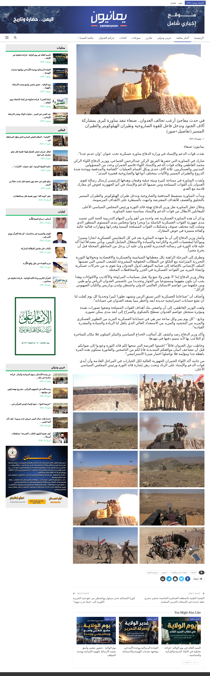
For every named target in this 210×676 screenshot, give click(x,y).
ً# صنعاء (193, 572)
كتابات (123, 37)
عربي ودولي (164, 37)
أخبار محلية (182, 37)
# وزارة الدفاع (152, 572)
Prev (196, 662)
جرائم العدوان (106, 37)
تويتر (180, 3)
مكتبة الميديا (87, 37)
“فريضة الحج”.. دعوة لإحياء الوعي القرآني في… (30, 404)
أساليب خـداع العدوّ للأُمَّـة (40, 219)
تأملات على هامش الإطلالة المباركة (36, 248)
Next (187, 662)
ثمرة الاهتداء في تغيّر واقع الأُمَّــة (37, 263)
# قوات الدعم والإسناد (179, 572)
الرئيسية (199, 37)
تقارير (149, 37)
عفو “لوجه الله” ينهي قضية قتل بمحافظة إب (32, 196)
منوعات (136, 37)
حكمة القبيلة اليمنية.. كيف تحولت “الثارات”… (31, 166)
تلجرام (173, 3)
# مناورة (164, 572)
